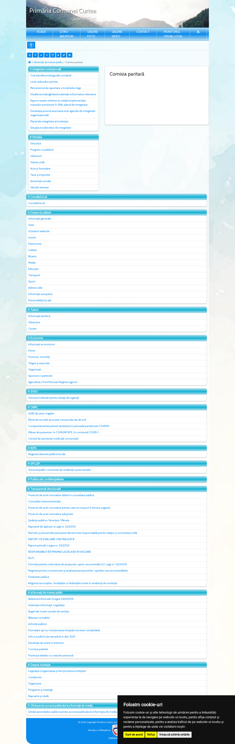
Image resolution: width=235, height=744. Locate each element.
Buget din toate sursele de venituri (48, 611)
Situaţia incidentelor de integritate (50, 127)
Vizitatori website (39, 231)
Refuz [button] (151, 734)
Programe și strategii (40, 690)
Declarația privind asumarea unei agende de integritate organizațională (62, 113)
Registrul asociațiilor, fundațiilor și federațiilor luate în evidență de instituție (72, 583)
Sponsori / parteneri (40, 375)
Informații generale (39, 218)
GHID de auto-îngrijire (41, 413)
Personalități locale (39, 300)
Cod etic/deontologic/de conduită (50, 75)
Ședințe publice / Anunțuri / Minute (48, 520)
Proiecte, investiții (39, 357)
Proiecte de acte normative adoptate (50, 514)
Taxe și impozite (40, 175)
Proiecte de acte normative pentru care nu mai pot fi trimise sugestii (69, 507)
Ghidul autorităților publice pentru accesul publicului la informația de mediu (72, 712)
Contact (143, 32)
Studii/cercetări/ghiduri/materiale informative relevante (63, 94)
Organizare (34, 683)
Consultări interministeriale (44, 501)
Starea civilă (37, 162)
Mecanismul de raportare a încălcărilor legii (55, 88)
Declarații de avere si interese (46, 643)
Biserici (32, 256)
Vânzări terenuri (39, 187)
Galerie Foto (92, 34)
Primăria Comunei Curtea (62, 10)
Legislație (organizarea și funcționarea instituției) (57, 671)
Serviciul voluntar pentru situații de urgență (53, 397)
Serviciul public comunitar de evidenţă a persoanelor (59, 470)
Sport (31, 281)
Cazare (32, 328)
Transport (34, 275)
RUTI (31, 558)
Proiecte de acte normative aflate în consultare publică (61, 495)
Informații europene (40, 294)
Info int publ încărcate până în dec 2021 (51, 636)
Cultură (32, 250)
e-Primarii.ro (110, 730)
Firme (31, 350)
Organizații (34, 369)
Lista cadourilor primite (44, 81)
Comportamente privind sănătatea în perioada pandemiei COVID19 (68, 426)
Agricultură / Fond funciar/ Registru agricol (52, 382)
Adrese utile (35, 288)
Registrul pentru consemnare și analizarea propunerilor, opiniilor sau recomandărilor (78, 570)
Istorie (32, 237)
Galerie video (117, 34)
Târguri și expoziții (39, 363)
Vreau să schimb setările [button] (174, 734)
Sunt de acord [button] (134, 734)
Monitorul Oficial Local (173, 34)
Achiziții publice (37, 624)
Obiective (34, 322)
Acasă (41, 32)
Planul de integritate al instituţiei (49, 121)
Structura (35, 143)
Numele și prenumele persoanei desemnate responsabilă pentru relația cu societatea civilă (82, 533)
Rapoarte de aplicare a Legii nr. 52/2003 (52, 526)
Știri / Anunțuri (66, 34)
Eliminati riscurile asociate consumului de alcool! (57, 419)
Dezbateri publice (38, 577)
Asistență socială (40, 181)
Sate (31, 225)
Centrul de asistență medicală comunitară (53, 438)
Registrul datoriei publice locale (46, 454)
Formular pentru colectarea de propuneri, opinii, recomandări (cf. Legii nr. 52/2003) (77, 564)
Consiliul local (36, 203)
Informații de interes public (48, 62)
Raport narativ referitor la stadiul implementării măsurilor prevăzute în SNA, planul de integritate (59, 102)
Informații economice (41, 344)
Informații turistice (39, 316)
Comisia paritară (38, 649)
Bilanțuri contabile (39, 617)
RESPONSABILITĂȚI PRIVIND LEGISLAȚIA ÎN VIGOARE (59, 551)
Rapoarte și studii (38, 696)
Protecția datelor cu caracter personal (50, 655)
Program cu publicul (41, 149)
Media (32, 262)
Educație (33, 269)
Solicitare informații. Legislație (46, 605)
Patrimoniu (34, 244)
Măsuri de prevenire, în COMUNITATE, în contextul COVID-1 (63, 432)
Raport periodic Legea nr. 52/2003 (48, 545)
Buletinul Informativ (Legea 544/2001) (50, 599)
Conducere (35, 677)
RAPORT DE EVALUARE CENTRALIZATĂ (51, 539)
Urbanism (36, 156)
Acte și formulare (40, 168)
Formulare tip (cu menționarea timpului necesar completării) (64, 630)
